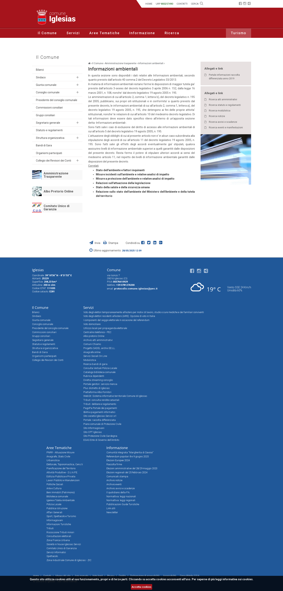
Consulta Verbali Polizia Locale (100, 368)
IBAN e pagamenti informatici (99, 412)
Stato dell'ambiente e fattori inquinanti (120, 170)
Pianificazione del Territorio (61, 468)
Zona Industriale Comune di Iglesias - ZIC (68, 560)
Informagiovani (54, 520)
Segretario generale (48, 122)
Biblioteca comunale (57, 496)
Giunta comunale (46, 84)
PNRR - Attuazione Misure (60, 452)
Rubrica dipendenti (93, 376)
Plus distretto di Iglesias (96, 388)
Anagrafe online (91, 352)
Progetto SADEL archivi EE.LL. (99, 348)
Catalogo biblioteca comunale (99, 372)
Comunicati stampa (117, 476)
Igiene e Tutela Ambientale (60, 500)
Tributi (50, 528)
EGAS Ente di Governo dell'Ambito (101, 439)
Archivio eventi (114, 484)
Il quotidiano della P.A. (118, 492)
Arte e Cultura (53, 488)
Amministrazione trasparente (120, 63)
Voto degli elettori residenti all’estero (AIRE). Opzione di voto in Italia (119, 316)
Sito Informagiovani (93, 428)
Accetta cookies (141, 586)
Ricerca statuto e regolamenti (225, 105)
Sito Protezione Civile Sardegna (100, 435)
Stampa (110, 243)
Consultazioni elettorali (58, 536)
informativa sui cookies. (237, 579)
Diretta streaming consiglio (98, 380)
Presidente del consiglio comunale (56, 100)
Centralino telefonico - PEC (97, 332)
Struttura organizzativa (50, 137)
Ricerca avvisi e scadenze (223, 122)
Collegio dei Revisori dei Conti (53, 160)
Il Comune (47, 33)
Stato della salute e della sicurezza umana (123, 187)
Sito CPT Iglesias (92, 432)
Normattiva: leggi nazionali (121, 496)
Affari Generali (54, 512)
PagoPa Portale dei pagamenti (100, 408)
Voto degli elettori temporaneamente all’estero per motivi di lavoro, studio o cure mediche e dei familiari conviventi (143, 312)
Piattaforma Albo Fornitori (97, 392)
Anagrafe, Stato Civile (58, 456)
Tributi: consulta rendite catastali (101, 400)
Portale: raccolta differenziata (99, 420)
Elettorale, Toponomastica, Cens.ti (64, 464)
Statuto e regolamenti (49, 130)
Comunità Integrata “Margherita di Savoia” (129, 452)
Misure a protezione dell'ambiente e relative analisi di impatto (135, 178)
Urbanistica (53, 460)
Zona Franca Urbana (58, 540)
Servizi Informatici (56, 552)
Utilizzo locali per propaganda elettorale (105, 328)
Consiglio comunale (48, 92)
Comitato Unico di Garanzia (56, 207)
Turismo (238, 33)
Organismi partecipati (49, 153)
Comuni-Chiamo (92, 344)
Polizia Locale (53, 504)
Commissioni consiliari (49, 107)
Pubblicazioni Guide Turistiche (122, 504)
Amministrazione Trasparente (56, 175)
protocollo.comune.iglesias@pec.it (135, 288)
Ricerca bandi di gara (95, 364)
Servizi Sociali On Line (95, 356)
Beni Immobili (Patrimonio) (60, 492)
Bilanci (40, 69)
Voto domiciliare (91, 324)
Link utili (110, 508)
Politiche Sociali (54, 484)
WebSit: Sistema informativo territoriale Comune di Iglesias (115, 396)
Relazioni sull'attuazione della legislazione (123, 183)
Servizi (73, 33)
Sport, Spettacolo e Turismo (61, 516)
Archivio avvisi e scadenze (120, 488)
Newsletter (112, 512)
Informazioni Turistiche (58, 524)
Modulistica (89, 360)
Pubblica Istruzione (56, 508)
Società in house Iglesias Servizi (63, 544)
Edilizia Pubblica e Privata (60, 476)
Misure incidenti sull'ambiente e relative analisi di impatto (132, 174)
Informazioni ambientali (150, 63)
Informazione (142, 33)
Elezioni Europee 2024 (118, 460)
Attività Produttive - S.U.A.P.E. (62, 472)
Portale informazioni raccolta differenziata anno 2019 (224, 77)
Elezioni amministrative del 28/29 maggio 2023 (131, 468)
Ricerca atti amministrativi (223, 99)
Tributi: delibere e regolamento (99, 404)
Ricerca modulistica (219, 110)
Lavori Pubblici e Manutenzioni (63, 480)
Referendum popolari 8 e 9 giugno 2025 (127, 456)
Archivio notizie (114, 480)
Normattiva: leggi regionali (120, 500)
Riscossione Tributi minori (60, 532)
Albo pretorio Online (93, 336)
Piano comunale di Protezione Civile (102, 424)
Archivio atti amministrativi (98, 340)
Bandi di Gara (44, 145)
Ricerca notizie (217, 116)
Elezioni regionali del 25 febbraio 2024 (126, 472)
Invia (95, 243)
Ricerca (172, 33)
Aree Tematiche (104, 33)
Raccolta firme (114, 464)
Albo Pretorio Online (58, 191)
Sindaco (41, 77)
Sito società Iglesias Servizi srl (99, 415)
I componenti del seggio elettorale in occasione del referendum (116, 320)
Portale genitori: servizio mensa (100, 384)
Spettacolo (52, 556)
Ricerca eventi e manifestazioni (226, 127)
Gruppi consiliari (45, 115)
